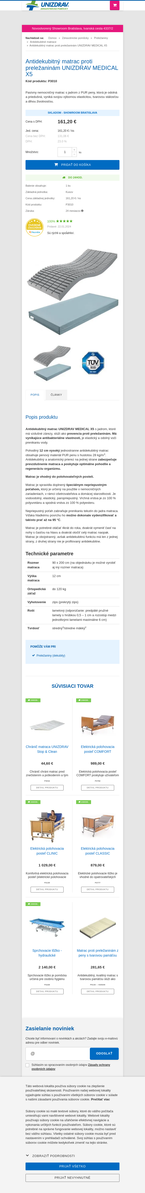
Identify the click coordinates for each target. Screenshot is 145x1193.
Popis (35, 394)
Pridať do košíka (72, 164)
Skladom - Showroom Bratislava (72, 112)
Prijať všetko (72, 1166)
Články (56, 394)
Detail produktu (47, 787)
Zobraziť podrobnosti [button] (50, 1156)
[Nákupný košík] (114, 5)
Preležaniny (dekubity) (51, 655)
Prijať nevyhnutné (72, 1177)
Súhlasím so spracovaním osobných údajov (68, 1067)
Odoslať (104, 1053)
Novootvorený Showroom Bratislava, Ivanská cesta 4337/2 (72, 28)
